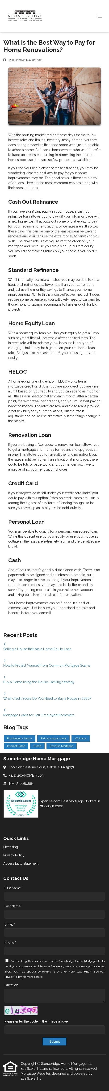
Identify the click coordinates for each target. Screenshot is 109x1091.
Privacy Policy (13, 976)
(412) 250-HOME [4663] (26, 775)
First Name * (13, 888)
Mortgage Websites (36, 1073)
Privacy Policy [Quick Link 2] (14, 855)
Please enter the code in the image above (36, 1021)
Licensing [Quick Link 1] (10, 847)
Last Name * (13, 906)
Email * (9, 924)
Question (11, 985)
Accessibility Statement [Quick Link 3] (20, 863)
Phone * (10, 942)
